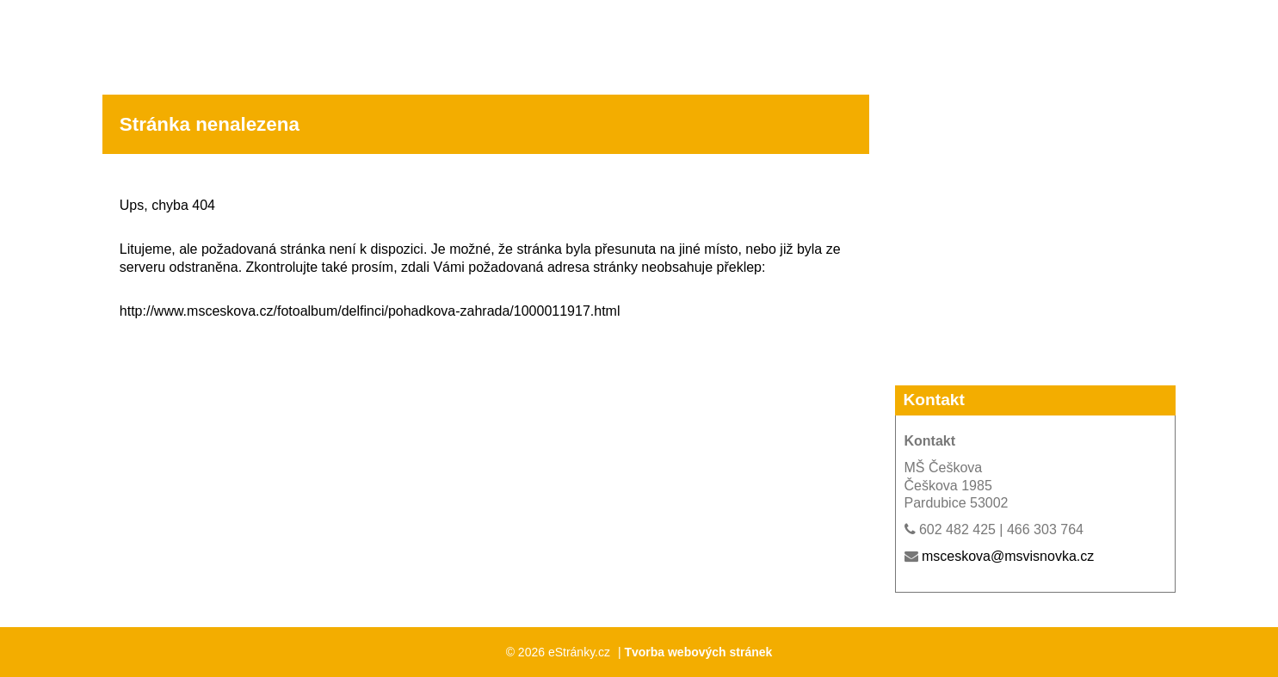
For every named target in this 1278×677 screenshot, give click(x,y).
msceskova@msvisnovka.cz (1008, 556)
